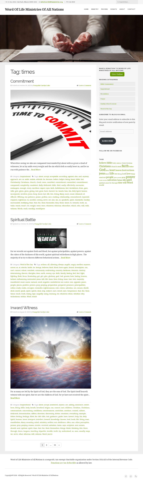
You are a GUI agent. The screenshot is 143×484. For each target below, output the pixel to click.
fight (82, 273)
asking (71, 405)
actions (44, 264)
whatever (49, 206)
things (62, 428)
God (36, 191)
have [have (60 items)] (107, 170)
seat (76, 425)
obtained (78, 194)
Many (62, 194)
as (23, 179)
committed (71, 182)
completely (24, 185)
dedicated (47, 185)
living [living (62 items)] (120, 174)
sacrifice (33, 200)
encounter (80, 185)
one (71, 282)
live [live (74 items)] (115, 174)
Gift (39, 416)
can (86, 267)
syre (64, 291)
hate (72, 276)
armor (12, 267)
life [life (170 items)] (112, 173)
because (49, 179)
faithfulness (60, 188)
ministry (43, 422)
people (13, 285)
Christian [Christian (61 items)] (129, 163)
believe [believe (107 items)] (102, 162)
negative (46, 282)
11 (55, 445)
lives (55, 279)
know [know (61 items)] (107, 174)
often (69, 422)
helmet (13, 279)
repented (85, 197)
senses (80, 288)
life (48, 194)
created (75, 411)
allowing (53, 264)
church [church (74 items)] (114, 166)
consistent (34, 185)
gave (86, 188)
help (77, 416)
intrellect (39, 419)
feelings (26, 416)
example (82, 413)
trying (28, 294)
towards (76, 203)
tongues (26, 431)
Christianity (15, 182)
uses (76, 431)
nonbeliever (55, 282)
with (87, 206)
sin (57, 200)
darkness (66, 270)
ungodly (39, 294)
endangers (14, 188)
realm (24, 288)
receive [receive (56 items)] (105, 180)
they (57, 203)
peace (83, 282)
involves (24, 194)
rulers (62, 288)
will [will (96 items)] (125, 182)
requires (13, 200)
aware (86, 405)
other (77, 422)
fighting (13, 276)
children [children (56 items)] (118, 163)
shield (85, 288)
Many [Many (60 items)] (133, 174)
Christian (76, 408)
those (62, 203)
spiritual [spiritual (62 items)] (102, 183)
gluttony (51, 276)
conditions (37, 411)
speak (23, 291)
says (64, 425)
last (44, 194)
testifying (24, 203)
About (122, 9)
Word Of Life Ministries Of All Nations (34, 9)
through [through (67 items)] (115, 183)
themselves (54, 428)
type (34, 294)
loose (66, 279)
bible (78, 179)
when (70, 294)
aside (27, 179)
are (20, 179)
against (71, 176)
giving (31, 191)
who (78, 206)
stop (43, 291)
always (61, 264)
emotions (64, 413)
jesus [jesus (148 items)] (102, 173)
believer (45, 267)
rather (12, 288)
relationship (64, 197)
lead (68, 419)
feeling (19, 416)
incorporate (15, 194)
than (31, 203)
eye (53, 273)
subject (49, 291)
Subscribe (107, 141)
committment (82, 182)
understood (66, 431)
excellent (35, 188)
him (66, 191)
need (40, 282)
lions (51, 279)
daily (41, 185)
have (46, 191)
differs (34, 413)
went (38, 206)
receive (37, 425)
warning (52, 294)
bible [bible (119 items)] (109, 162)
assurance (79, 405)
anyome (87, 264)
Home (86, 9)
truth (82, 203)
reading (56, 197)
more (67, 194)
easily (63, 185)
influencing (22, 279)
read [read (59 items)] (100, 180)
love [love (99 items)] (129, 173)
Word (29, 297)
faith (52, 188)
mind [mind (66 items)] (101, 177)
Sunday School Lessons (108, 104)
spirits (33, 291)
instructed (31, 279)
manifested (15, 282)
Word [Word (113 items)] (130, 182)
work (25, 209)
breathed (40, 408)
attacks (24, 267)
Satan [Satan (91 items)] (119, 180)
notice (66, 282)
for (36, 416)
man (87, 419)
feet (78, 273)
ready (18, 288)
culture (82, 411)
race (50, 197)
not (62, 282)
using (46, 294)
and (80, 176)
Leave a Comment (85, 85)
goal (57, 276)
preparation (52, 285)
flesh (20, 276)
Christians (25, 182)
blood (56, 267)
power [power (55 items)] (119, 177)
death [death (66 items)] (119, 167)
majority (80, 279)
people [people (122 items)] (109, 177)
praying (44, 285)
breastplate (79, 267)
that (35, 203)
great (41, 191)
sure (54, 291)
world (34, 297)
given (21, 191)
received (44, 425)
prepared (62, 285)
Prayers (104, 9)
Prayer (102, 99)
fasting (69, 273)
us (86, 203)
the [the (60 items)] (110, 183)
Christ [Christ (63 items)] (124, 163)
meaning (29, 422)
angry (73, 264)
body (27, 408)
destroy (82, 270)
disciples (31, 273)
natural (34, 282)
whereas (57, 206)
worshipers (40, 209)
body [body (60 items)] (114, 163)
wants (18, 206)
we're (16, 434)
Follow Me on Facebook (110, 151)
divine (57, 413)
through (13, 431)
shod (12, 291)
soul (18, 428)
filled (32, 416)
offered (13, 197)
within (23, 297)
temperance (72, 291)
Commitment (22, 81)
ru (28, 200)
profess (44, 197)
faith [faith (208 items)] (125, 166)
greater (66, 276)
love (74, 279)
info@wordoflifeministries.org (52, 2)
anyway (86, 176)
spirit (72, 200)
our (26, 197)
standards (79, 200)
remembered (75, 197)
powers (32, 285)
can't (12, 270)
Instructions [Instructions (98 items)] (128, 170)
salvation (69, 288)
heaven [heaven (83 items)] (118, 170)
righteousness (49, 288)
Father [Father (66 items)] (131, 167)
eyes (48, 188)
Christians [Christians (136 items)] (105, 166)
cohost (23, 270)
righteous (22, 200)
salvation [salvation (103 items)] (112, 179)
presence (70, 285)
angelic (67, 264)
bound (71, 267)
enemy (48, 273)
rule (57, 288)
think (68, 428)
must (72, 194)
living (56, 194)
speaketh (65, 200)
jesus (30, 194)
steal (39, 291)
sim (53, 200)
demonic (74, 270)
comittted (51, 182)
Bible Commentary (106, 84)
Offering (20, 197)
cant (62, 408)
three (85, 428)
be (44, 179)
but (82, 179)
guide (60, 416)
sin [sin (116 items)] (124, 179)
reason (31, 425)
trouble (50, 431)
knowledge (55, 419)
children (68, 408)
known (63, 419)
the (39, 203)
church (33, 182)
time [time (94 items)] (120, 182)
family (63, 273)
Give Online (117, 74)
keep (35, 194)
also (76, 176)
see (75, 288)
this (80, 428)
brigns (47, 408)
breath (33, 408)
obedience (62, 422)
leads (73, 419)
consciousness (48, 411)
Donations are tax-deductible (63, 463)
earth (43, 273)
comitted (30, 270)
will (82, 206)
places (19, 285)
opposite (77, 282)
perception (84, 422)
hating (77, 276)
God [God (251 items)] (102, 169)
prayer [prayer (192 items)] (130, 177)
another (80, 264)
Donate (114, 9)
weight (33, 206)
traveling (34, 431)
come (44, 182)
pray (38, 285)
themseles (50, 203)
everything (73, 413)
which (73, 206)
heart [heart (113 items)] (112, 170)
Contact (131, 9)
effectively (71, 185)
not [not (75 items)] (104, 177)
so (60, 200)
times (67, 203)
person (13, 425)
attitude (39, 179)
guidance (53, 416)
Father (12, 416)
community (39, 270)
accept (46, 176)
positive (26, 285)
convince (67, 411)
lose (70, 279)
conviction (59, 411)
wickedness (15, 297)
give (16, 191)
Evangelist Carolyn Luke (41, 85)
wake (12, 206)
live (51, 194)
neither (50, 422)
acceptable (54, 176)
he (57, 191)
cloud (39, 182)
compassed (14, 185)
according (63, 176)
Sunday (87, 200)
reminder (38, 288)
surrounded (15, 203)
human (19, 419)
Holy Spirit (76, 191)
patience (31, 197)
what (21, 434)
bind (51, 267)
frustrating (32, 276)
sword (59, 291)
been (12, 408)
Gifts (12, 191)
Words (20, 209)
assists (32, 179)
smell (17, 291)
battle (30, 267)
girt (41, 276)
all (48, 264)
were (43, 206)
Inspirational (25, 176)
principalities (80, 285)
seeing (39, 200)
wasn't (23, 206)
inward (47, 419)
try (60, 431)
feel (67, 188)
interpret (31, 419)
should (13, 428)
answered (54, 405)
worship (31, 209)
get (38, 276)
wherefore (66, 206)
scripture (70, 425)
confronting (50, 270)
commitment (60, 182)
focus (25, 276)
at (19, 267)
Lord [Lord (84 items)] (124, 173)
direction (41, 413)
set (49, 200)
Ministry (94, 9)
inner (25, 419)
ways (88, 431)
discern (25, 273)
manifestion (15, 422)
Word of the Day (26, 264)
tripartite (42, 431)
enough (23, 188)
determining (15, 273)
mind (36, 422)
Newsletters (104, 94)
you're (49, 434)
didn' (54, 185)
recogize (30, 288)
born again (63, 267)
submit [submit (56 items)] (107, 183)
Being (67, 179)
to (71, 203)
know (40, 194)
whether (77, 294)
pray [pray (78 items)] (124, 177)
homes (84, 191)
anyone (62, 405)
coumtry (59, 270)
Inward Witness (23, 307)
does (38, 273)
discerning (50, 413)
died (58, 185)
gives (26, 191)
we (28, 206)
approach (14, 179)
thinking (75, 428)
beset (73, 179)
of (84, 194)
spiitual (24, 428)
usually (82, 431)
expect (42, 188)
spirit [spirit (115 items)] (129, 179)
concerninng (27, 411)
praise (38, 197)
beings (38, 267)
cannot (17, 270)
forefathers (73, 188)
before (55, 179)
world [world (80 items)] (101, 185)
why (82, 294)
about (41, 176)
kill (43, 279)
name (27, 282)
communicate (16, 411)
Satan (59, 425)
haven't (52, 191)
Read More (36, 169)
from (81, 188)
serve (45, 200)
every (29, 188)
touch (18, 294)
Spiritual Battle (23, 219)
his (70, 191)
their (43, 203)
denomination (24, 413)
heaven (84, 276)
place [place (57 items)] (115, 177)
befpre (62, 179)
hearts (61, 191)
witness (13, 209)
